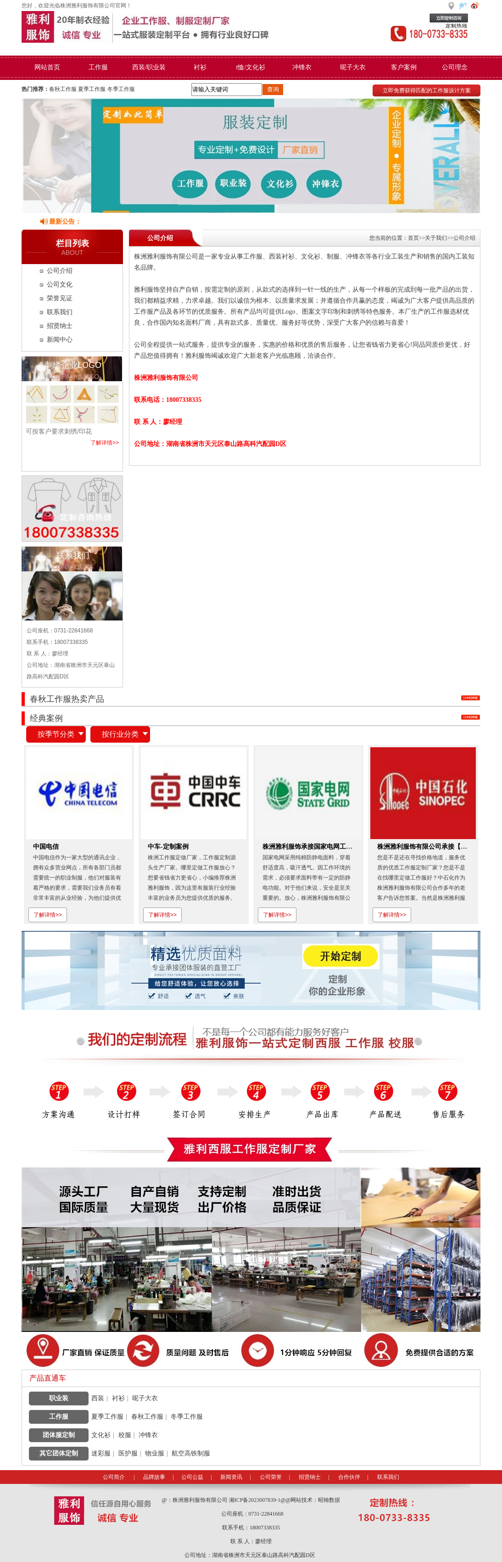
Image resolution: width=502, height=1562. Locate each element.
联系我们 (60, 312)
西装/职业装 (149, 67)
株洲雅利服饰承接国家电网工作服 (310, 846)
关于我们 (436, 238)
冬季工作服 (121, 89)
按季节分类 (56, 734)
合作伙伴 (349, 1477)
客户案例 (404, 67)
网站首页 (47, 67)
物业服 (154, 1453)
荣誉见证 (60, 298)
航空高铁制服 (191, 1453)
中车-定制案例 (168, 846)
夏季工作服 (92, 89)
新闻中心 (60, 339)
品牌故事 (154, 1477)
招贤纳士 (60, 325)
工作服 (98, 67)
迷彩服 (101, 1453)
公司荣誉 (271, 1477)
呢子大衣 (353, 67)
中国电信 (46, 846)
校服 (124, 1435)
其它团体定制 (58, 1453)
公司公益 (192, 1477)
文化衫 (101, 1435)
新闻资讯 (231, 1477)
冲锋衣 (302, 67)
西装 (97, 1398)
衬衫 (200, 67)
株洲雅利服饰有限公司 (201, 1500)
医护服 (128, 1453)
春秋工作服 (63, 89)
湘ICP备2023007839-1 (255, 1500)
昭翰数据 (329, 1500)
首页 (413, 238)
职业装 (58, 1398)
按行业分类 (120, 734)
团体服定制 (59, 1435)
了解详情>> (104, 443)
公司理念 (455, 67)
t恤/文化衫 (251, 67)
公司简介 (114, 1477)
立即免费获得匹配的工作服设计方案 (427, 90)
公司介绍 (60, 270)
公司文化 (60, 284)
